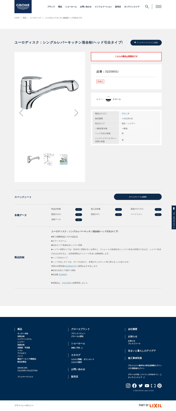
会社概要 (132, 329)
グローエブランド (80, 329)
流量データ (56, 220)
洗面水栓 (21, 345)
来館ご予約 (75, 348)
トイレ (20, 351)
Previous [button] (29, 164)
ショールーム (71, 7)
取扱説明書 (56, 209)
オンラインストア (131, 7)
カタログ (75, 355)
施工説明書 (95, 209)
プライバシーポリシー (24, 406)
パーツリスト (136, 214)
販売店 (118, 7)
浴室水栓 (21, 337)
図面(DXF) (95, 214)
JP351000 (66, 283)
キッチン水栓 (22, 334)
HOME (16, 18)
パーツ (20, 356)
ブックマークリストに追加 (147, 43)
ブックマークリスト (174, 219)
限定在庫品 (21, 362)
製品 (60, 7)
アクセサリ (21, 353)
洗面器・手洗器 (23, 348)
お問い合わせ (85, 7)
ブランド (51, 7)
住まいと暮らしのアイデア (142, 351)
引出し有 (125, 114)
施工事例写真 (135, 358)
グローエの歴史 (77, 337)
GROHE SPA (22, 368)
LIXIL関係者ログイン (136, 368)
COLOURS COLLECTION (27, 371)
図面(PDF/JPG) (137, 209)
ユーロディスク (35, 18)
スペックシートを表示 (138, 197)
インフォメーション (103, 7)
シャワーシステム (24, 339)
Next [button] (69, 164)
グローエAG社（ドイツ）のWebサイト (143, 375)
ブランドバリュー (78, 334)
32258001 (63, 275)
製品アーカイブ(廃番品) (26, 359)
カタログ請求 (76, 362)
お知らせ (132, 337)
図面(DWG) (56, 214)
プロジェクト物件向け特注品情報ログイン (145, 366)
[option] (50, 93)
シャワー (21, 342)
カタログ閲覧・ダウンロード (82, 360)
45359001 (69, 266)
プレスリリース (134, 344)
